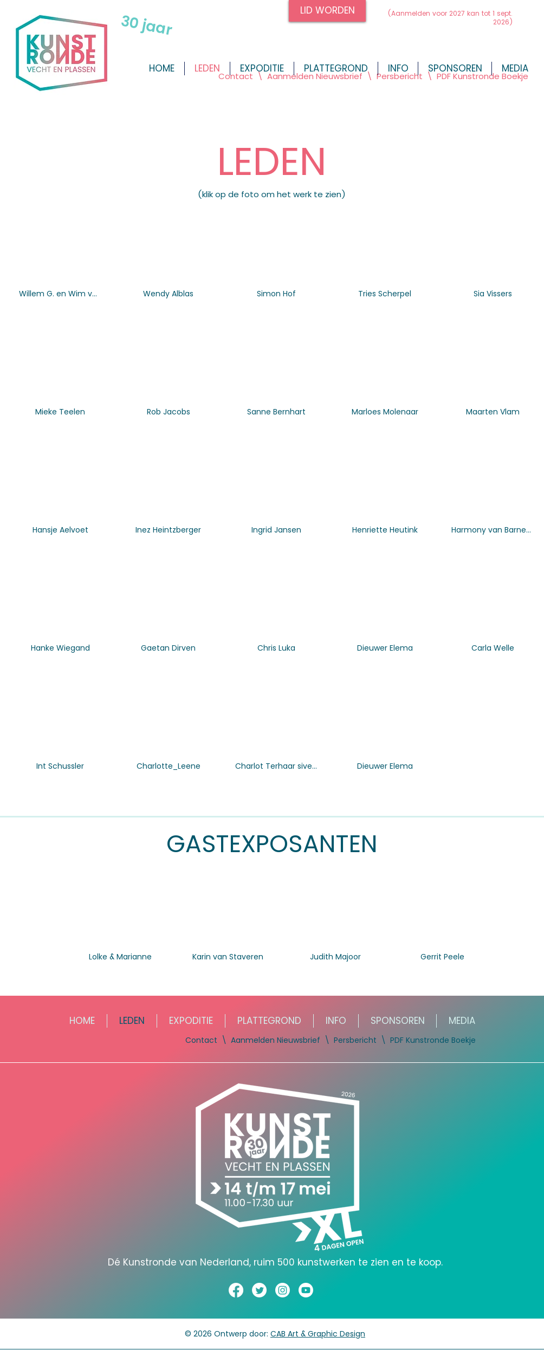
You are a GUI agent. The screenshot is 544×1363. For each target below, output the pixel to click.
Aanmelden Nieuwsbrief (316, 76)
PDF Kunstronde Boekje (481, 76)
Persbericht (399, 76)
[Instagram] (282, 1290)
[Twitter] (259, 1290)
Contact (235, 76)
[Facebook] (236, 1290)
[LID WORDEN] (327, 11)
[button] (514, 68)
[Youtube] (306, 1290)
